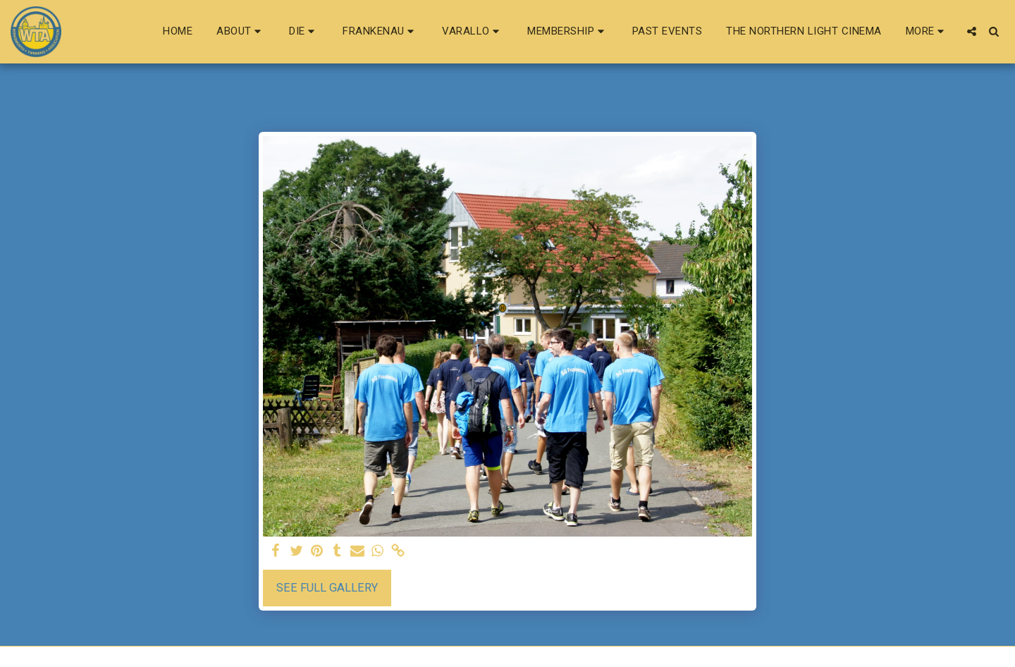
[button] (241, 31)
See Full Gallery (327, 587)
